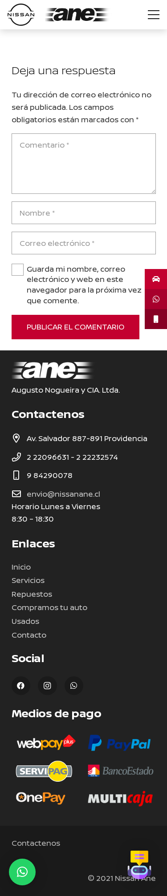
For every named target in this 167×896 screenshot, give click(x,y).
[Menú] (153, 15)
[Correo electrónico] (84, 243)
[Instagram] (47, 685)
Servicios (28, 580)
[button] (22, 872)
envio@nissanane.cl (63, 494)
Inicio (21, 567)
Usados (25, 621)
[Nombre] (84, 212)
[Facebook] (21, 685)
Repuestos (32, 594)
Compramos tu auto (49, 607)
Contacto (29, 635)
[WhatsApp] (74, 685)
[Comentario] (84, 163)
